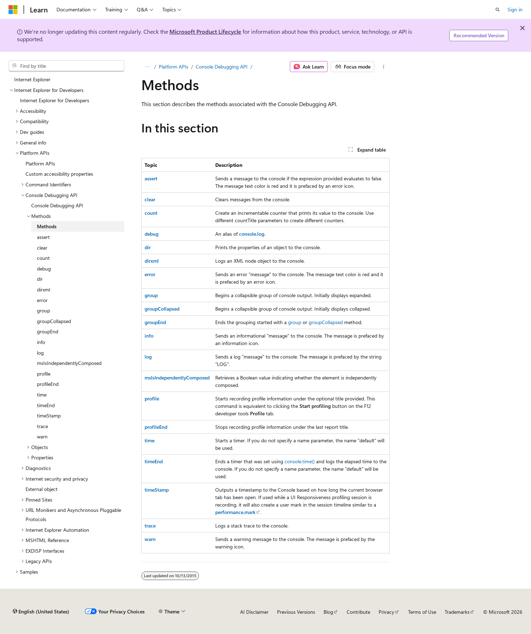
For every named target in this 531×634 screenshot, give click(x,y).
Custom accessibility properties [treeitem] (59, 173)
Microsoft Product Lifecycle (205, 31)
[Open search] (498, 9)
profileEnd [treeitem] (48, 384)
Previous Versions (296, 611)
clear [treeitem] (42, 247)
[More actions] (383, 66)
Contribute (358, 611)
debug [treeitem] (44, 268)
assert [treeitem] (43, 237)
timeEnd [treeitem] (46, 405)
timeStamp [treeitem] (49, 415)
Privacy (386, 611)
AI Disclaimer (254, 611)
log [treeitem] (40, 352)
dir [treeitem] (40, 278)
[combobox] (66, 66)
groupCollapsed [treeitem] (54, 321)
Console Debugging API (222, 66)
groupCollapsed (326, 322)
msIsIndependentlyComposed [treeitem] (69, 363)
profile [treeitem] (43, 373)
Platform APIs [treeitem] (40, 163)
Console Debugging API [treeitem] (57, 205)
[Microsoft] (13, 9)
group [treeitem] (43, 310)
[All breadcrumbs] (147, 66)
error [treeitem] (42, 300)
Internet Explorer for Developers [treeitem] (54, 100)
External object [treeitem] (42, 489)
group (294, 322)
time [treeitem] (42, 394)
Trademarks (457, 611)
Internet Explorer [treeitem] (32, 79)
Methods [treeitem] (46, 226)
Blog (328, 611)
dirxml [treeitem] (43, 289)
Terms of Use (422, 611)
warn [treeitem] (42, 436)
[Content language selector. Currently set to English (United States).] (41, 611)
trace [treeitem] (42, 426)
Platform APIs (173, 66)
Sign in (515, 9)
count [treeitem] (43, 258)
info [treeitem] (41, 342)
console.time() (300, 461)
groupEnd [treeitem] (47, 331)
